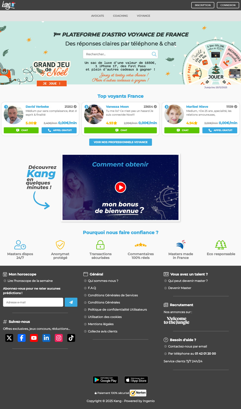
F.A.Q (92, 288)
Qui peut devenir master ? (188, 281)
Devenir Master (179, 288)
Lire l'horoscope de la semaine (30, 281)
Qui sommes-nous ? (103, 281)
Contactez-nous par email (187, 346)
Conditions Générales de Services (113, 295)
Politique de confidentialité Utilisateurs (117, 309)
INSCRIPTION (203, 5)
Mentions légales (101, 324)
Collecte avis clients (102, 331)
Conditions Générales (104, 302)
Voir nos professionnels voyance (120, 142)
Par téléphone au (192, 353)
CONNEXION (228, 5)
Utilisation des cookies (105, 317)
